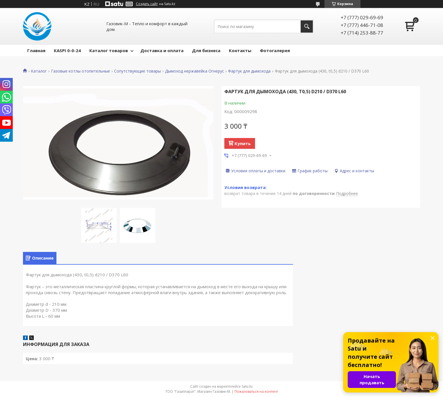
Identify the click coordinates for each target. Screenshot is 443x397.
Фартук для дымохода (249, 71)
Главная (36, 50)
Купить (243, 143)
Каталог (39, 71)
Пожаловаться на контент (256, 391)
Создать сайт (147, 4)
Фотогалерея (275, 50)
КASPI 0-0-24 (67, 50)
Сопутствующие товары (137, 71)
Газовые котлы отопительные (80, 71)
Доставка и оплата (161, 50)
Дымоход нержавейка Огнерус (194, 71)
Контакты (240, 50)
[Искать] (307, 26)
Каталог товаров (108, 50)
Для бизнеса (206, 50)
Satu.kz (247, 386)
